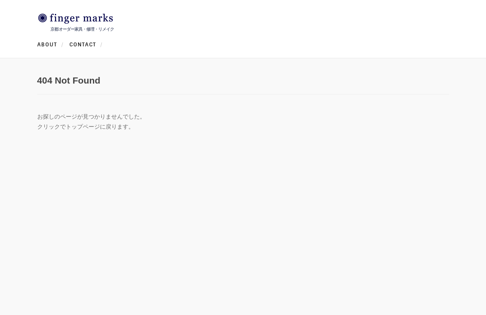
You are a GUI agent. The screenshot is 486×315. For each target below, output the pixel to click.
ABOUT (47, 44)
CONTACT (82, 44)
